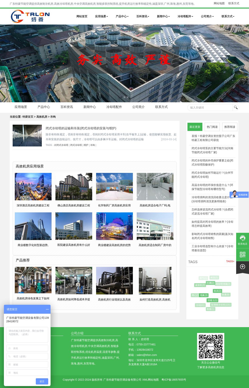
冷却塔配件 (185, 16)
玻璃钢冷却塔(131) (221, 304)
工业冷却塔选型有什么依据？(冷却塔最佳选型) (212, 248)
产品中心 (122, 16)
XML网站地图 (150, 379)
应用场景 (101, 16)
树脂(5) (214, 277)
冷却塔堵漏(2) (223, 284)
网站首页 (81, 16)
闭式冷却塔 (76, 145)
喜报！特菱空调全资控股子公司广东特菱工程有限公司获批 (213, 138)
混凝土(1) (213, 300)
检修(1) (211, 309)
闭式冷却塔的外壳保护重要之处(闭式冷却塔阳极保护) (212, 162)
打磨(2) (211, 283)
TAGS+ (230, 261)
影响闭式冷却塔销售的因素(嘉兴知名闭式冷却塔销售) (212, 236)
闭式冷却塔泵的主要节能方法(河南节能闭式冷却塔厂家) (212, 150)
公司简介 (207, 16)
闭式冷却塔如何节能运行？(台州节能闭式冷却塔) (212, 174)
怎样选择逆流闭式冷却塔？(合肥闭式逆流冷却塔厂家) (212, 211)
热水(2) (218, 291)
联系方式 (233, 3)
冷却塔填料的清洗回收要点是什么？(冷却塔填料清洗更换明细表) (213, 199)
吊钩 (92, 145)
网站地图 (219, 3)
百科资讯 (142, 16)
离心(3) (196, 295)
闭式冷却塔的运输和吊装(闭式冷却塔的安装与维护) (81, 128)
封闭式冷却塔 (61, 145)
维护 (86, 145)
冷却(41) (200, 305)
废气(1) (203, 278)
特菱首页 (27, 116)
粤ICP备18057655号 (173, 379)
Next (4, 63)
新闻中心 (163, 16)
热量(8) (226, 294)
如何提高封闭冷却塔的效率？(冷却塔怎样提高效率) (212, 223)
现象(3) (205, 295)
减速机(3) (201, 285)
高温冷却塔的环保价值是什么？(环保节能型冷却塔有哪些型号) (212, 187)
